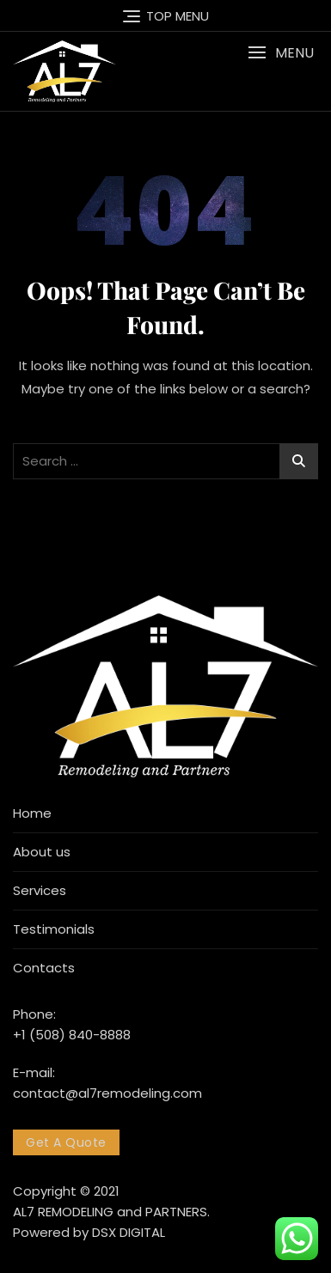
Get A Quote (66, 1142)
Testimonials (54, 929)
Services (39, 890)
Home (32, 813)
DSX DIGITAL (128, 1232)
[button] (281, 53)
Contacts (44, 968)
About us (41, 852)
